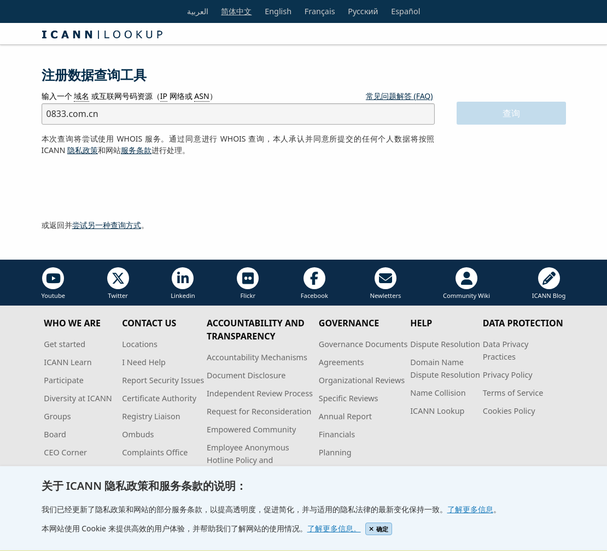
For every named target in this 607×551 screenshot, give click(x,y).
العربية (197, 11)
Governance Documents (363, 344)
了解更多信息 (470, 509)
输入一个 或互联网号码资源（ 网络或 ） (129, 96)
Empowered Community (251, 429)
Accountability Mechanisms (257, 357)
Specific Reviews (348, 398)
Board (55, 434)
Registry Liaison (151, 416)
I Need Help (144, 362)
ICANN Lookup (437, 411)
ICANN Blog (549, 283)
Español (405, 11)
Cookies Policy (509, 411)
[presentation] (125, 188)
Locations (139, 344)
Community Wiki (466, 283)
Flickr (248, 283)
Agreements (341, 362)
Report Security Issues (163, 380)
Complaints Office (155, 452)
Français (320, 11)
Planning (335, 452)
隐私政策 (82, 150)
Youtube (54, 283)
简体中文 (236, 11)
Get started (64, 344)
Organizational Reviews (362, 380)
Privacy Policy (508, 375)
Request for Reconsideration (259, 411)
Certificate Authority (159, 398)
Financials (337, 434)
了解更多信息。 (334, 528)
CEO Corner (65, 452)
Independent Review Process (260, 393)
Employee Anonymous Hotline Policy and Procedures (248, 460)
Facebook (314, 283)
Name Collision (437, 393)
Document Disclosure (246, 375)
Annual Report (345, 416)
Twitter (118, 283)
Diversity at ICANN (78, 398)
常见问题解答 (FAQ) (399, 96)
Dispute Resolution (445, 344)
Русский (363, 11)
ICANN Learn (67, 362)
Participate (64, 380)
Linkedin (183, 283)
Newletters (385, 283)
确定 (378, 529)
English (278, 11)
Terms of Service (513, 393)
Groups (57, 416)
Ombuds (138, 434)
